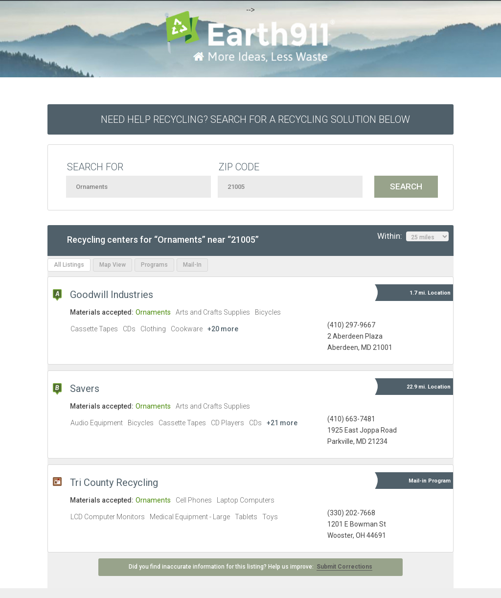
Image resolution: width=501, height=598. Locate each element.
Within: (413, 236)
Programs (154, 264)
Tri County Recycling (114, 482)
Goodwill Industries (111, 294)
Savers (84, 388)
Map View (112, 264)
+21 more (282, 423)
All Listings (69, 264)
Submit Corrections (344, 566)
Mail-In (192, 264)
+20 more (222, 329)
